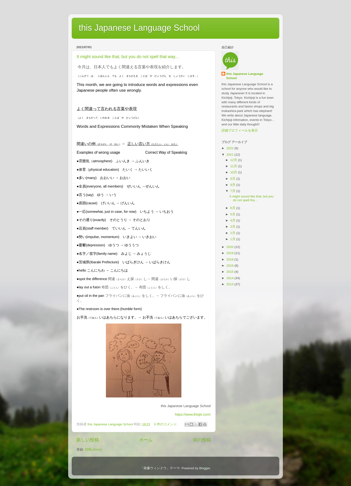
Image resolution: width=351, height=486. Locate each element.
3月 (233, 226)
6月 (233, 208)
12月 (234, 160)
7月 (233, 191)
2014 (230, 278)
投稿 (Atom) (93, 449)
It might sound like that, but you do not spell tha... (252, 198)
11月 (234, 166)
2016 (230, 265)
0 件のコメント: (166, 424)
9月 (233, 178)
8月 (233, 185)
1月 (233, 239)
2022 (230, 148)
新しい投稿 (87, 439)
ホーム (146, 439)
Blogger (204, 468)
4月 (233, 220)
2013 (230, 284)
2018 (230, 259)
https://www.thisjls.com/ (193, 414)
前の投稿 (202, 439)
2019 (230, 253)
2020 (230, 247)
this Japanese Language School (139, 28)
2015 (230, 271)
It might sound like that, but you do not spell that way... (128, 56)
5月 (233, 214)
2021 (230, 154)
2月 (233, 233)
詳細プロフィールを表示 (239, 130)
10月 (234, 172)
